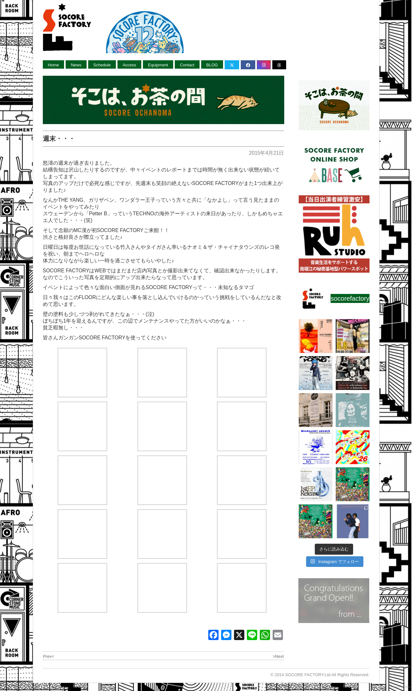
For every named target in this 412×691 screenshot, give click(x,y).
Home (53, 65)
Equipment (158, 65)
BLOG (212, 65)
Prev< (48, 656)
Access (129, 65)
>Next (278, 656)
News (76, 65)
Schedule (102, 65)
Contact (187, 65)
